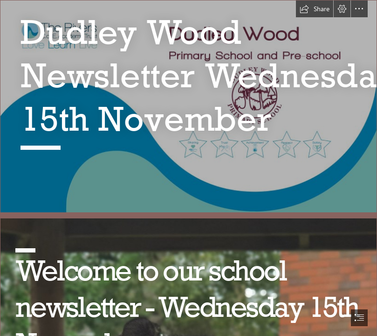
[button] (314, 8)
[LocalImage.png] (188, 106)
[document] (188, 168)
